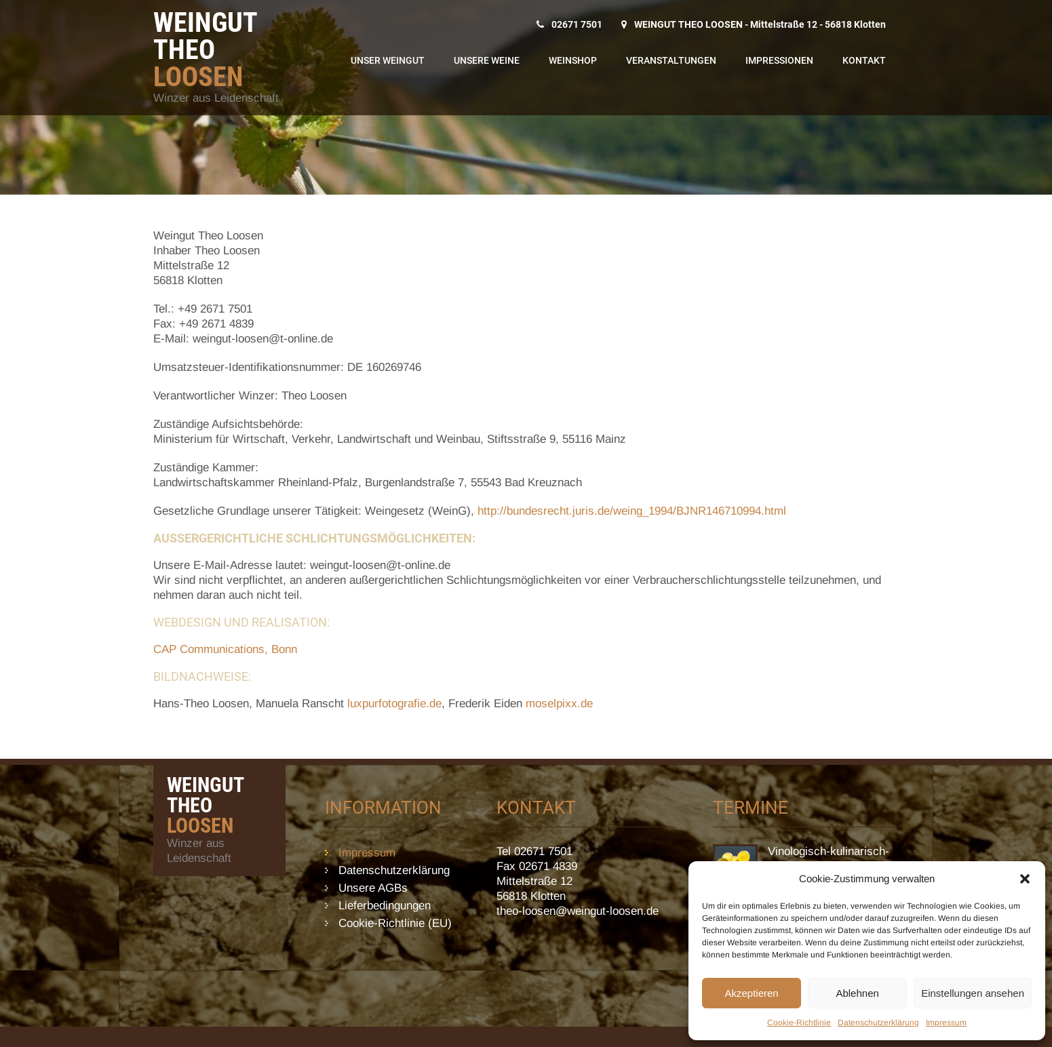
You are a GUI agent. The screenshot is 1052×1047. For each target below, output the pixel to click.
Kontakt (864, 60)
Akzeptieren (751, 993)
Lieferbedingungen (384, 905)
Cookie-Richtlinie (799, 1022)
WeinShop (573, 60)
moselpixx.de (559, 703)
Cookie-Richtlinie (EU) (395, 923)
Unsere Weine (487, 60)
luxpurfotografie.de (394, 703)
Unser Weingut (388, 60)
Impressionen (779, 60)
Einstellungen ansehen (972, 993)
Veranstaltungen (671, 60)
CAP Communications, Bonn (225, 649)
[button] (1025, 879)
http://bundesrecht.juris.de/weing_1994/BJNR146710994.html (632, 511)
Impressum (946, 1022)
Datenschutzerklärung (878, 1022)
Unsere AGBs (373, 888)
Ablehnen (857, 993)
